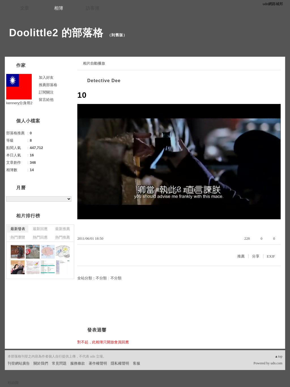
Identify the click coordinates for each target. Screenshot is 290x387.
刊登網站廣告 (19, 363)
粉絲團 (13, 382)
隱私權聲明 (120, 363)
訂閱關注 (46, 92)
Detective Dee (104, 80)
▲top (278, 356)
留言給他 (46, 99)
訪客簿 (92, 8)
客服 (136, 363)
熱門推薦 (62, 237)
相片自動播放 (94, 63)
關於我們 (40, 363)
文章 (24, 8)
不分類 (101, 278)
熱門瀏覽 (17, 237)
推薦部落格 (48, 85)
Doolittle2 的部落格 (56, 33)
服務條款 (77, 363)
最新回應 (40, 229)
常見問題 (59, 363)
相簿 (58, 8)
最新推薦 (62, 229)
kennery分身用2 (19, 103)
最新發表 (17, 229)
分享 (255, 256)
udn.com (276, 363)
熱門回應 (40, 237)
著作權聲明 (98, 363)
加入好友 (46, 77)
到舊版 (117, 35)
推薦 (241, 256)
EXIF (271, 256)
